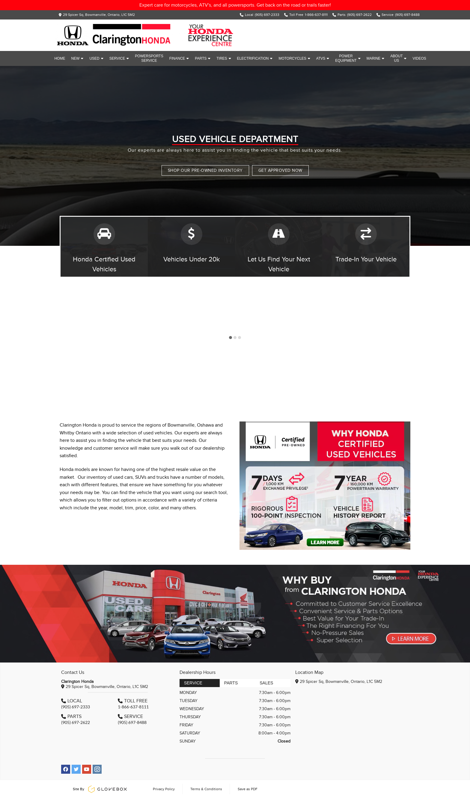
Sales (266, 682)
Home (59, 58)
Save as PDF (247, 789)
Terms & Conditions (206, 789)
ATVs (322, 58)
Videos (419, 58)
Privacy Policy (164, 789)
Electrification (255, 58)
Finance (179, 58)
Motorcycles (294, 58)
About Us (398, 58)
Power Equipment (347, 58)
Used (96, 58)
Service (119, 58)
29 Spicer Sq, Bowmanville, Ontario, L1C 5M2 (99, 15)
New (77, 58)
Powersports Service (149, 58)
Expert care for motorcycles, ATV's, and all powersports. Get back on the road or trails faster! (235, 5)
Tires (223, 58)
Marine (376, 58)
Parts (202, 58)
